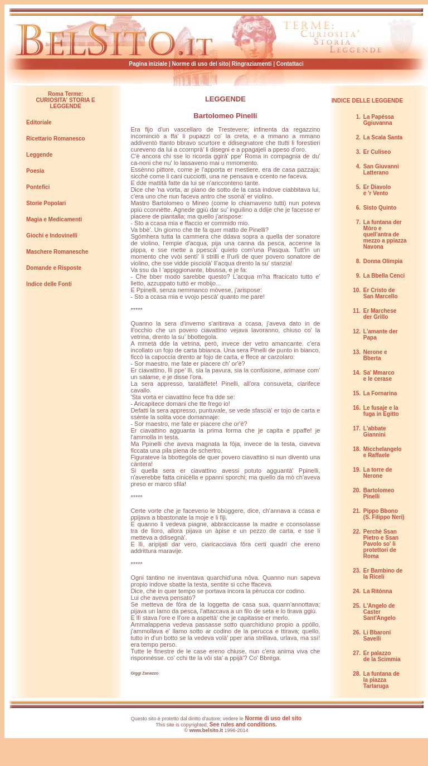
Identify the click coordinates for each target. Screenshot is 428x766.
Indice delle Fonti (49, 284)
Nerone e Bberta (375, 355)
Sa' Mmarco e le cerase (379, 376)
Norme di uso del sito (200, 64)
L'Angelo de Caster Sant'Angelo (379, 612)
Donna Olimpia (383, 261)
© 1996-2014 (216, 730)
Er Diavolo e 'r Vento (377, 190)
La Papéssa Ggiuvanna (378, 120)
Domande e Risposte (53, 268)
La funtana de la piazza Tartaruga (381, 680)
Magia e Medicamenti (54, 219)
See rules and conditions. (243, 724)
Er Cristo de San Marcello (380, 293)
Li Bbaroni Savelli (377, 635)
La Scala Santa (383, 137)
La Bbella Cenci (384, 276)
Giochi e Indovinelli (51, 235)
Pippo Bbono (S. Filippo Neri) (384, 514)
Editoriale (39, 122)
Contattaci (290, 64)
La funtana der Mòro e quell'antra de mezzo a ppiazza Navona (385, 234)
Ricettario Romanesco (55, 138)
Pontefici (38, 187)
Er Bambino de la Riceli (383, 574)
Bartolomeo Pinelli (225, 115)
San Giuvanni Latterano (381, 169)
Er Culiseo (377, 152)
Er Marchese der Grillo (379, 314)
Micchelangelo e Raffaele (382, 452)
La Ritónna (377, 591)
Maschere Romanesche (57, 252)
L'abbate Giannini (374, 431)
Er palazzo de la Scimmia (382, 656)
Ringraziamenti (252, 64)
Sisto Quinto (379, 208)
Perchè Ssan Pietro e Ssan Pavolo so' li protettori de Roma (380, 544)
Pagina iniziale (149, 64)
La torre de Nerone (377, 473)
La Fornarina (380, 393)
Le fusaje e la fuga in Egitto (381, 411)
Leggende (39, 155)
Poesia (35, 171)
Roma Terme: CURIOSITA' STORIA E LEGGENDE (65, 100)
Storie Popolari (46, 203)
